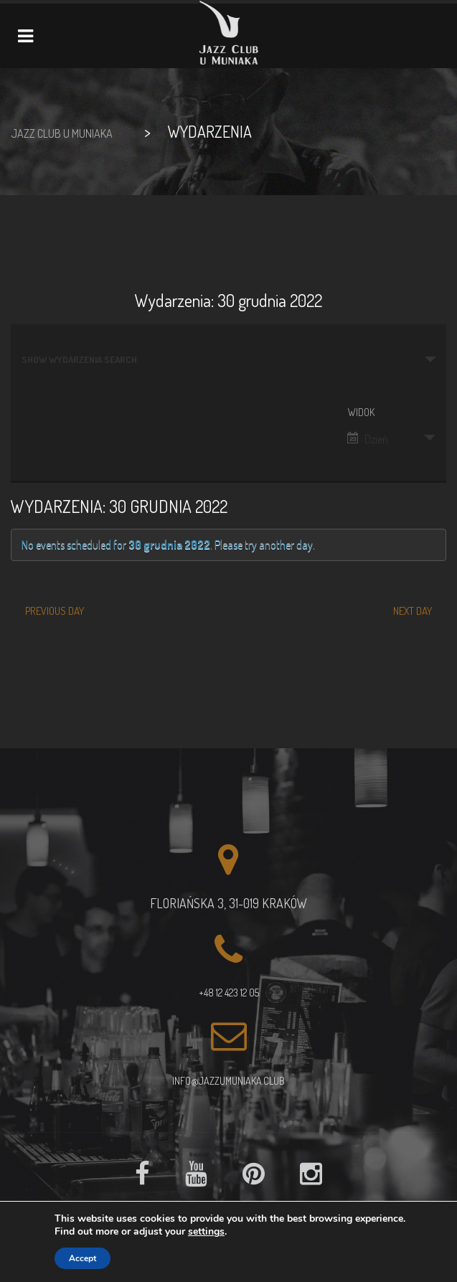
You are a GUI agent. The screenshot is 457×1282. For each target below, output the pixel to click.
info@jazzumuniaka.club (228, 1081)
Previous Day (54, 611)
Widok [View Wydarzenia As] (361, 412)
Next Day (412, 611)
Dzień (367, 439)
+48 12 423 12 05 (229, 992)
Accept (82, 1258)
